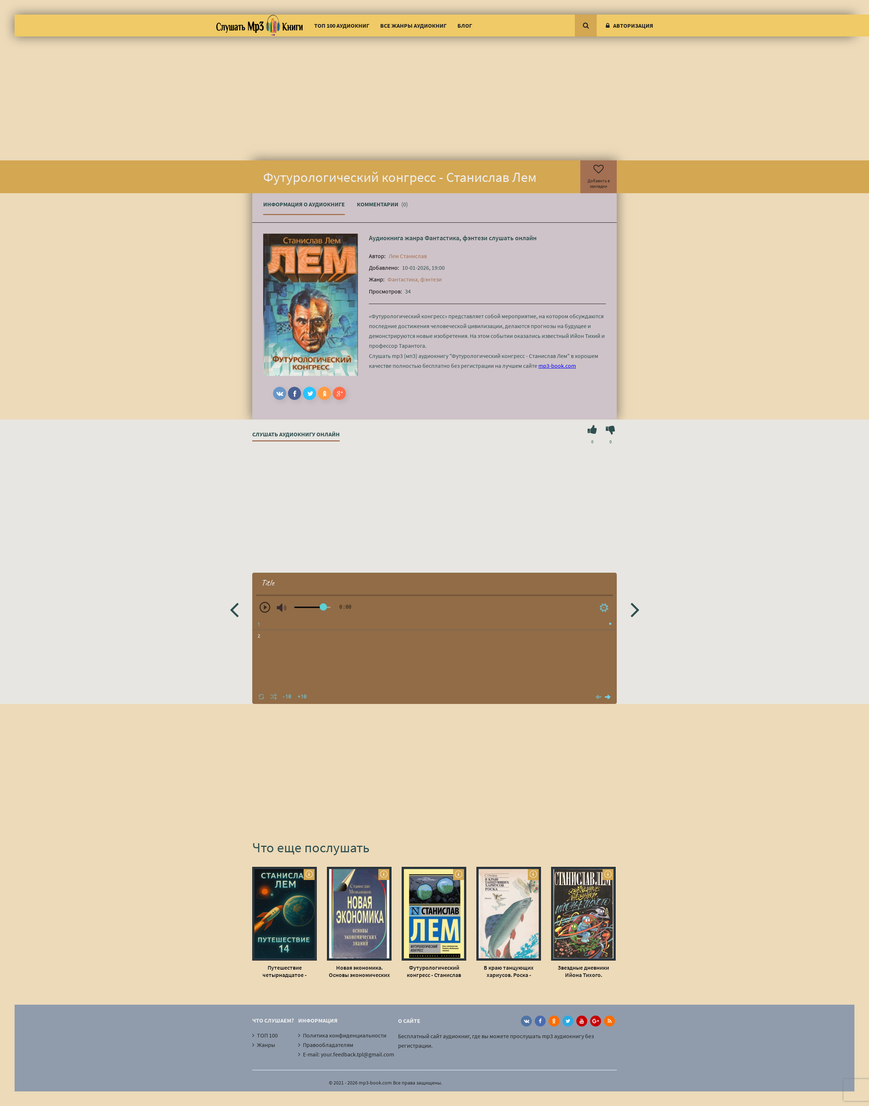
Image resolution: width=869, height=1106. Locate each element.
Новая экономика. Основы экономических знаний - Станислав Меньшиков (359, 971)
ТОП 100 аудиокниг (341, 25)
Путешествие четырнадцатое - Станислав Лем (284, 971)
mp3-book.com (557, 365)
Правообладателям (328, 1044)
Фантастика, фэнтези (456, 238)
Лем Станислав (408, 256)
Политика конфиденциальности (344, 1035)
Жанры (266, 1044)
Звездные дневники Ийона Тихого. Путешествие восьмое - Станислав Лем (583, 971)
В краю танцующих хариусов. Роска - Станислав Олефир (509, 971)
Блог (464, 25)
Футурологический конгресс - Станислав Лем (434, 971)
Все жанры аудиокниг (413, 25)
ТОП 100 (267, 1035)
